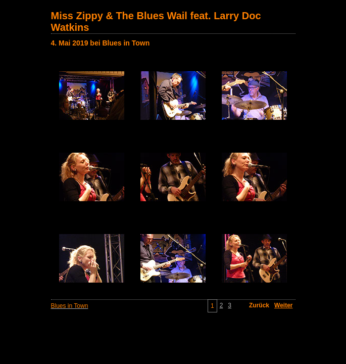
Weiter (283, 305)
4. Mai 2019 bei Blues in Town (100, 43)
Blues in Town (69, 305)
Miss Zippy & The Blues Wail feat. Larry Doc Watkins (156, 21)
